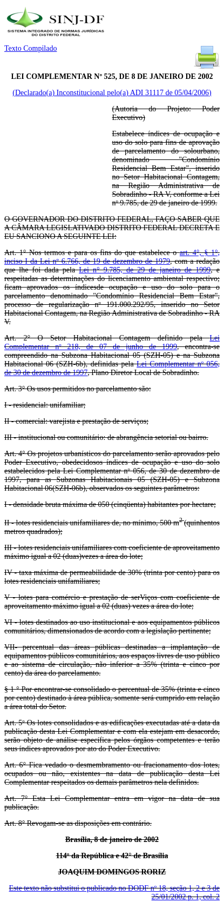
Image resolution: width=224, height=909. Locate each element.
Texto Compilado (30, 48)
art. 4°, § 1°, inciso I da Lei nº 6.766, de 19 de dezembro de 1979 (112, 257)
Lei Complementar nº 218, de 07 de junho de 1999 (112, 342)
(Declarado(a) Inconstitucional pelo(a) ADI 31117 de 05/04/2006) (111, 93)
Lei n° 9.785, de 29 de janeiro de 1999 (145, 270)
